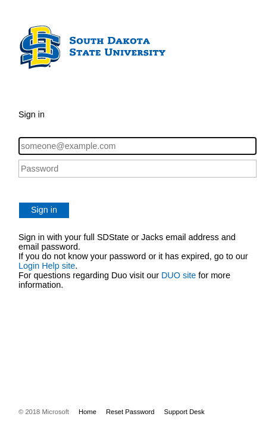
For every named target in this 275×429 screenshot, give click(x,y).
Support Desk (184, 411)
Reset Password (130, 411)
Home (87, 411)
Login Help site (46, 266)
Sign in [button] (44, 209)
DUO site (178, 275)
